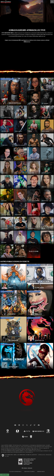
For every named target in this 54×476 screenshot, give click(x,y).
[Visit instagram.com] (23, 425)
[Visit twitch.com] (35, 425)
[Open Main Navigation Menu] (52, 1)
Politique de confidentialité (15, 471)
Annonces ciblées (41, 471)
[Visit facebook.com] (19, 425)
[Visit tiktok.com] (31, 425)
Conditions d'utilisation (29, 471)
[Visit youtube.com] (15, 425)
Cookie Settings (4, 474)
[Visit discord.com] (39, 425)
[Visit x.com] (27, 425)
